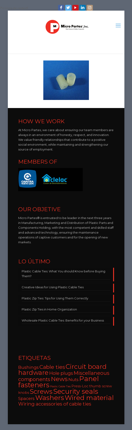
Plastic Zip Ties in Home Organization (49, 309)
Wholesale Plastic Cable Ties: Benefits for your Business (63, 320)
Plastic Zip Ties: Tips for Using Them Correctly (55, 298)
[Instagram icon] (90, 8)
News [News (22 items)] (59, 379)
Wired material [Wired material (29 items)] (89, 398)
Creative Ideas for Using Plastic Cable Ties (53, 287)
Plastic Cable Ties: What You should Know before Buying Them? (63, 273)
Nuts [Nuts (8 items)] (73, 379)
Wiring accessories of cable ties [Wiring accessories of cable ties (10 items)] (54, 404)
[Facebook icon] (61, 8)
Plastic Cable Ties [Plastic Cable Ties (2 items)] (60, 386)
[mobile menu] (118, 26)
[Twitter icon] (68, 8)
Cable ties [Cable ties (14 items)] (52, 367)
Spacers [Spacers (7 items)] (26, 398)
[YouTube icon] (75, 8)
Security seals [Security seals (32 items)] (75, 391)
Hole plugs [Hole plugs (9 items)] (61, 373)
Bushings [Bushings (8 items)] (28, 367)
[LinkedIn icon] (83, 8)
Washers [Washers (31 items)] (49, 398)
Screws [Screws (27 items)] (41, 391)
